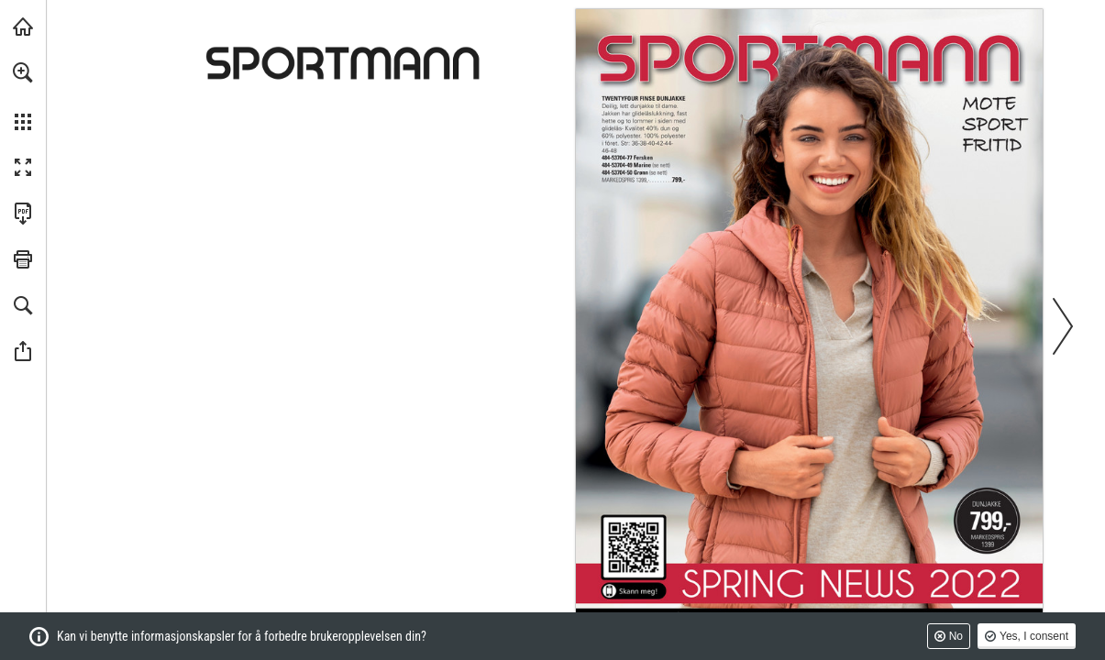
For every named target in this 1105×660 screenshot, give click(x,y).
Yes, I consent (1034, 636)
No (956, 636)
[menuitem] (23, 96)
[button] (23, 72)
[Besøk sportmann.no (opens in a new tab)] (23, 27)
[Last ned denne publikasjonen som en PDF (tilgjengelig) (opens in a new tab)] (23, 213)
